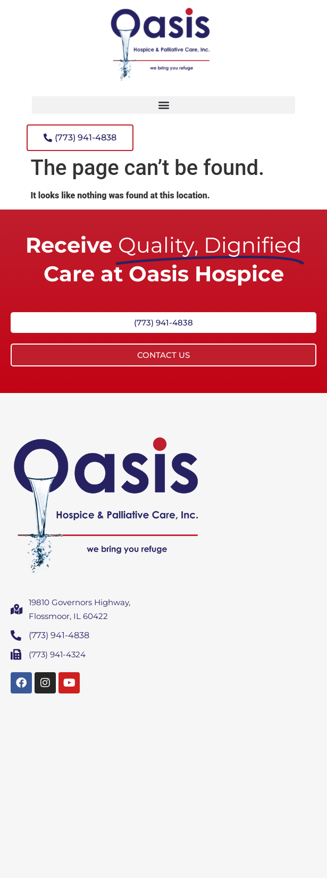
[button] (163, 105)
